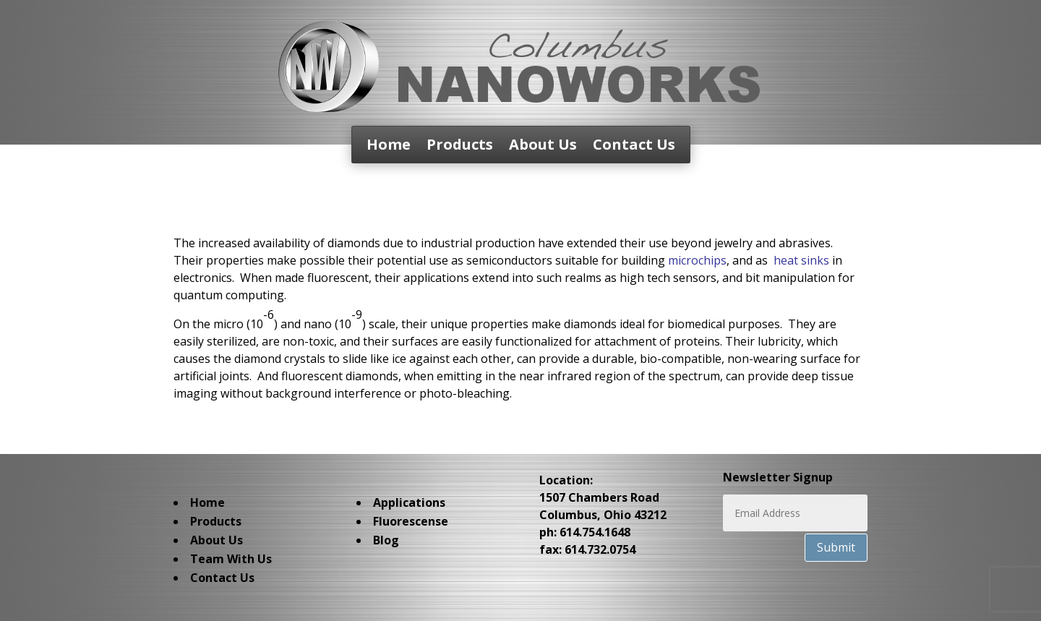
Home (389, 147)
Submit (836, 547)
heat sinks (801, 260)
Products (460, 147)
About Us (543, 147)
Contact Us (634, 147)
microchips (697, 260)
